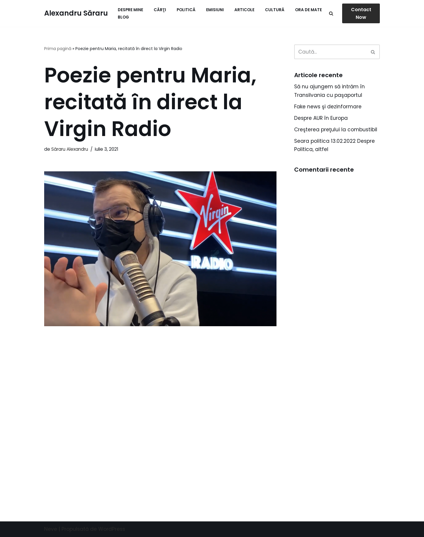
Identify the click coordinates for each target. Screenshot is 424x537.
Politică (186, 10)
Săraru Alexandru (69, 149)
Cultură (274, 10)
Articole (244, 10)
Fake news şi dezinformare (328, 106)
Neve (50, 529)
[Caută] (331, 13)
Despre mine (130, 10)
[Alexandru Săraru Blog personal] (76, 13)
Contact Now (361, 13)
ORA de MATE (308, 10)
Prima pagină (57, 49)
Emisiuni (215, 10)
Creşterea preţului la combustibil (335, 129)
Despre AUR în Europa (321, 118)
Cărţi (160, 10)
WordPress (111, 529)
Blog (123, 17)
